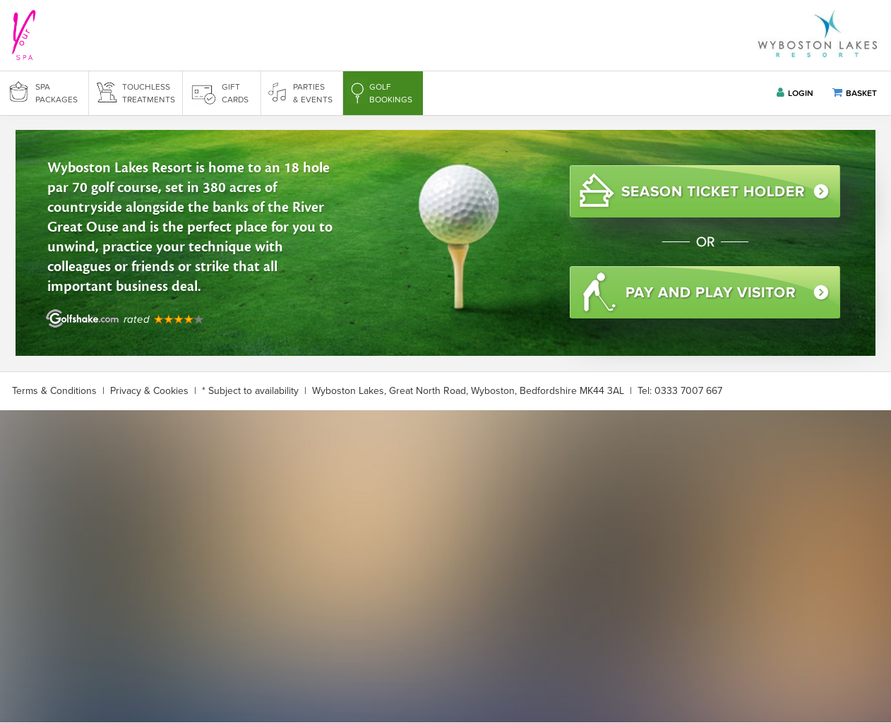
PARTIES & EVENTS (313, 93)
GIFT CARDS (235, 93)
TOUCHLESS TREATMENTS (148, 93)
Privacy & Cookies (149, 391)
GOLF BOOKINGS (390, 93)
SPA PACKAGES (56, 93)
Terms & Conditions (54, 391)
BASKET (854, 92)
